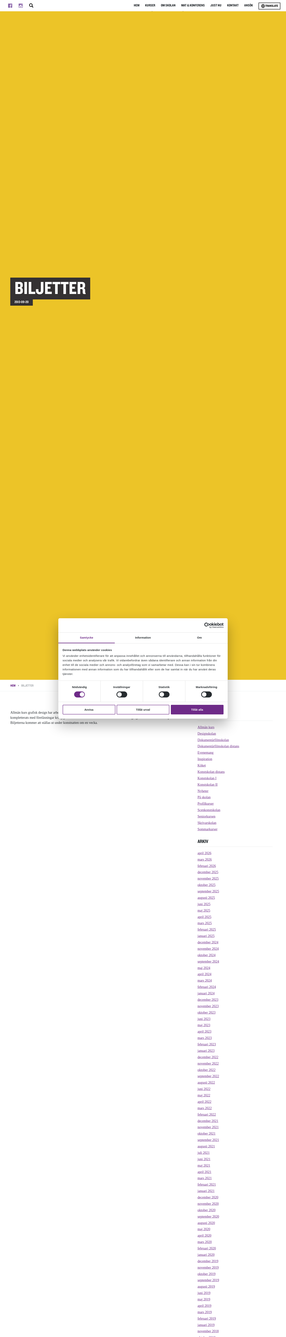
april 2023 (204, 1031)
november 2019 (208, 1267)
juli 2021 (204, 1153)
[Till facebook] (10, 5)
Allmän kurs (206, 727)
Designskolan (207, 734)
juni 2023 (204, 1019)
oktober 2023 (206, 1012)
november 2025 (208, 878)
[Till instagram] (20, 5)
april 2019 (204, 1306)
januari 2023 (206, 1051)
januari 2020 (206, 1255)
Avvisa (89, 709)
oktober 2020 (206, 1210)
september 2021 (208, 1140)
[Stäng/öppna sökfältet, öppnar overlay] (31, 5)
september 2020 (208, 1216)
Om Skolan (165, 5)
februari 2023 (207, 1044)
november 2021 (208, 1127)
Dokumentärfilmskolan (213, 740)
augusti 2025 (206, 898)
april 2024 (204, 974)
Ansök (248, 5)
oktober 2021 (206, 1133)
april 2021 (204, 1172)
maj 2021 (204, 1165)
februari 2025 (207, 929)
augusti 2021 (206, 1146)
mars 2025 (205, 923)
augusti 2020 (206, 1223)
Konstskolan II (208, 785)
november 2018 (208, 1331)
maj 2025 (204, 910)
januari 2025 (206, 936)
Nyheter (203, 791)
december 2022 (208, 1057)
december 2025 (208, 872)
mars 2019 (205, 1312)
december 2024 (208, 942)
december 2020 (208, 1197)
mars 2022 (205, 1108)
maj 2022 (204, 1095)
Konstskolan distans (211, 772)
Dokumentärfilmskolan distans (218, 746)
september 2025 (208, 891)
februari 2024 (207, 987)
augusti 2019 (206, 1286)
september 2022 (208, 1076)
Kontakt (232, 5)
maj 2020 (204, 1229)
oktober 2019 (206, 1274)
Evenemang (206, 753)
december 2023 (208, 1000)
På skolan (204, 797)
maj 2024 (204, 968)
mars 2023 (205, 1038)
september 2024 (208, 961)
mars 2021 (205, 1178)
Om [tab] (199, 637)
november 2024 (208, 949)
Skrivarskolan (207, 823)
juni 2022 (204, 1089)
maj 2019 (204, 1299)
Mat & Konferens (190, 5)
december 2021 (208, 1121)
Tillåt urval (143, 709)
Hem (132, 5)
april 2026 (204, 853)
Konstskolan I (207, 778)
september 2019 (208, 1280)
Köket (202, 765)
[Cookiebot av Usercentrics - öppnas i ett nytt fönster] (207, 625)
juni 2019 (204, 1293)
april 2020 (204, 1235)
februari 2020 (207, 1248)
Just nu (214, 5)
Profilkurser (206, 804)
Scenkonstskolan (209, 810)
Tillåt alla (197, 709)
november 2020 (208, 1204)
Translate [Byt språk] (269, 6)
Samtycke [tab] (86, 637)
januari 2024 (206, 993)
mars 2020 (205, 1242)
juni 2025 (204, 904)
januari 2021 (206, 1191)
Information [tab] (143, 637)
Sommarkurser (208, 829)
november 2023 (208, 1006)
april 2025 (204, 917)
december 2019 (208, 1261)
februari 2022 (207, 1114)
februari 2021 (207, 1184)
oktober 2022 (206, 1070)
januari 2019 (206, 1325)
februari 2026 (207, 866)
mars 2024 (205, 980)
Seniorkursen (206, 816)
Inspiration (205, 759)
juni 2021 (204, 1159)
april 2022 (204, 1102)
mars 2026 (205, 859)
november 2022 (208, 1063)
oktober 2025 (206, 885)
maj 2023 (204, 1025)
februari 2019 (207, 1318)
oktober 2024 (206, 955)
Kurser (146, 5)
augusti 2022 (206, 1082)
